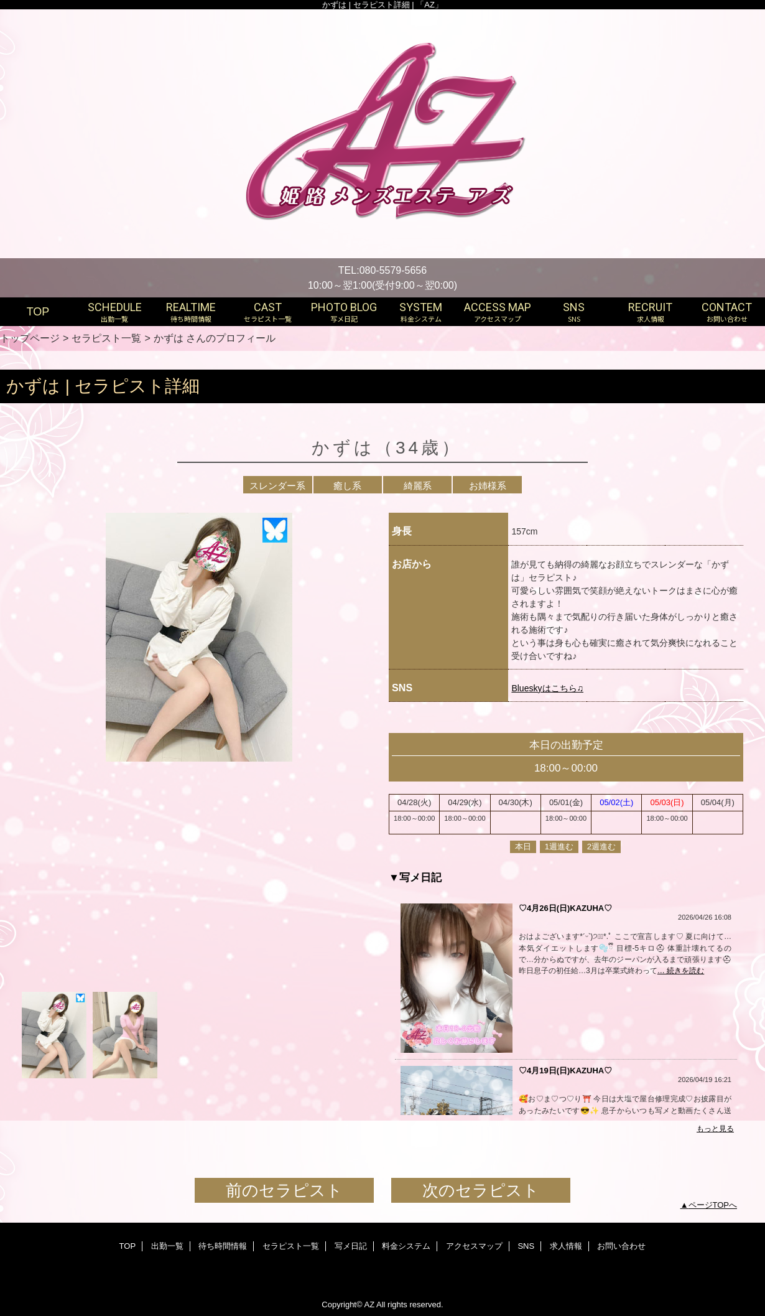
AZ (369, 1304)
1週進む (559, 846)
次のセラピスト (480, 1190)
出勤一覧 (167, 1246)
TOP (38, 312)
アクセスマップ (474, 1246)
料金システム (406, 1246)
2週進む (601, 846)
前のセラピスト (284, 1190)
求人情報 (566, 1246)
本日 (523, 846)
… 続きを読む (680, 970)
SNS (525, 1246)
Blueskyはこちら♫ (547, 688)
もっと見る (715, 1128)
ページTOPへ (713, 1205)
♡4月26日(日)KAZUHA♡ (565, 908)
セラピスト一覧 (106, 337)
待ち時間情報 (222, 1246)
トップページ (30, 337)
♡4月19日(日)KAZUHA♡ (565, 1070)
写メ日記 (351, 1246)
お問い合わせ (621, 1246)
